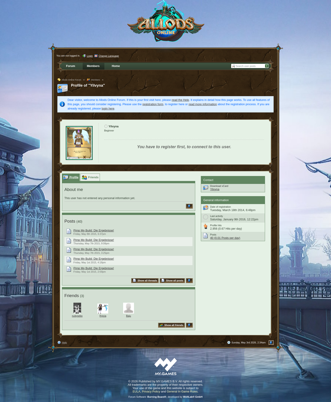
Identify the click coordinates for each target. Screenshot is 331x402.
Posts (69, 221)
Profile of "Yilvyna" (88, 85)
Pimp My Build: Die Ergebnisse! (93, 230)
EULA (136, 391)
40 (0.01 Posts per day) (225, 238)
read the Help (180, 100)
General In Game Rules (182, 391)
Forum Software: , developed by (166, 396)
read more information (203, 104)
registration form (153, 104)
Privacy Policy (151, 391)
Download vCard (219, 186)
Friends (71, 295)
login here (108, 108)
